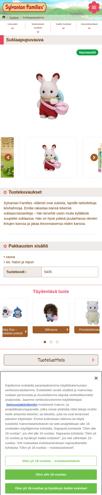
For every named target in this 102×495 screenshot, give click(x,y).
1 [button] (44, 342)
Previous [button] (9, 157)
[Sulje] (96, 381)
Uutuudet (12, 24)
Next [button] (95, 157)
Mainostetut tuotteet (38, 26)
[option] (51, 93)
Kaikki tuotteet (63, 24)
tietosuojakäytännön (21, 407)
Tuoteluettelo (51, 359)
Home (3, 16)
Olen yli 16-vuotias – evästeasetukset (51, 464)
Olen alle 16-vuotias (51, 478)
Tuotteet (14, 17)
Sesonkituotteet (89, 24)
